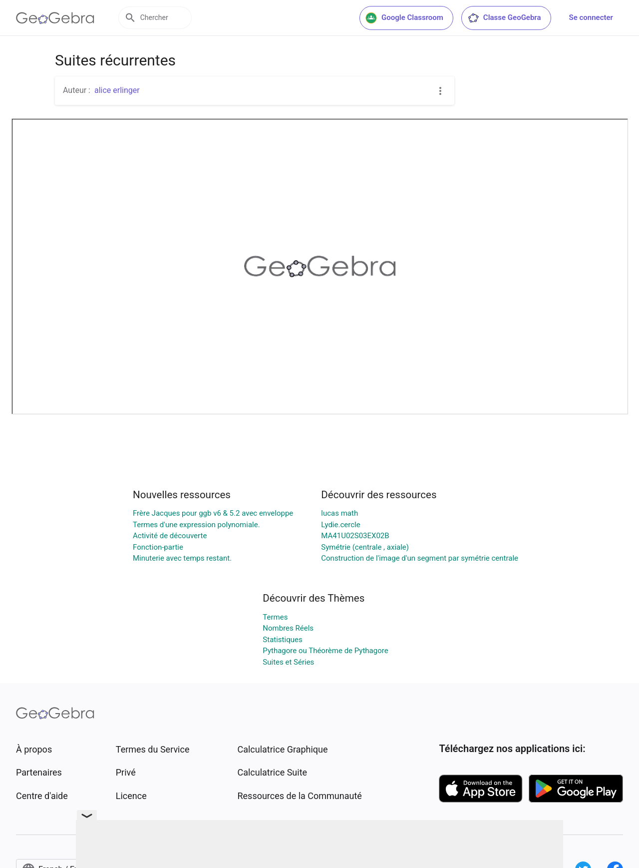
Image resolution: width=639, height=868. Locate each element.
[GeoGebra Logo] (55, 18)
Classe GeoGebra (504, 18)
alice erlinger (117, 90)
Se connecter (591, 17)
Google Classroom (404, 18)
